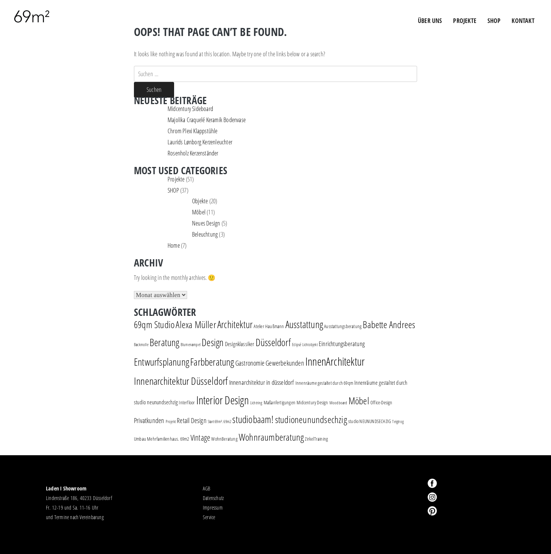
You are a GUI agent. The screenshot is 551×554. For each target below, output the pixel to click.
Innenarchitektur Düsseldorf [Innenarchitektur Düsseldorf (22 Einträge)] (181, 381)
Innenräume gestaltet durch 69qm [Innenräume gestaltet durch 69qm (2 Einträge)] (324, 382)
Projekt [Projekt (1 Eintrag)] (171, 421)
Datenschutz (213, 498)
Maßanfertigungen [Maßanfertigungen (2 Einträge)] (279, 402)
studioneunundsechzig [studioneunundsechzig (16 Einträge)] (311, 419)
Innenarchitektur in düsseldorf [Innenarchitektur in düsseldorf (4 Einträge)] (261, 382)
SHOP (173, 190)
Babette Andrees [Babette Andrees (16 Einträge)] (389, 324)
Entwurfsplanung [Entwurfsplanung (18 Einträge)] (161, 362)
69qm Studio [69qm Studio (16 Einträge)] (154, 324)
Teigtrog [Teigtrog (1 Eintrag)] (398, 421)
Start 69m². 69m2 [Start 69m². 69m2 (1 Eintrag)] (219, 421)
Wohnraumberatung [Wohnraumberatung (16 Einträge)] (271, 436)
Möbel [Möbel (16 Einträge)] (359, 400)
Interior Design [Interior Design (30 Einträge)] (222, 400)
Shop (494, 20)
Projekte (176, 179)
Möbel (198, 212)
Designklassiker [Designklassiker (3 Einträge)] (239, 344)
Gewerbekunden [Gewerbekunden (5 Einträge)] (285, 363)
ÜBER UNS (430, 20)
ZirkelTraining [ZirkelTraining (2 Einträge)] (316, 438)
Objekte (200, 201)
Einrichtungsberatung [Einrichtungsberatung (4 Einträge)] (342, 343)
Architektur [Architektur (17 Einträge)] (235, 324)
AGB (206, 488)
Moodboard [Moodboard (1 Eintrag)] (338, 402)
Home (174, 245)
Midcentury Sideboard (190, 109)
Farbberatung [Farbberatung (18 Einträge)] (212, 362)
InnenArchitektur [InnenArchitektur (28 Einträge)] (335, 361)
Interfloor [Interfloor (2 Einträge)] (187, 402)
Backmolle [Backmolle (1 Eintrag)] (141, 344)
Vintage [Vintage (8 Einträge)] (200, 437)
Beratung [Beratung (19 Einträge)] (164, 342)
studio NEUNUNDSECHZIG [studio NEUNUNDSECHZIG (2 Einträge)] (369, 421)
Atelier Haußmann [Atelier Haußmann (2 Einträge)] (269, 326)
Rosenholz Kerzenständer (193, 153)
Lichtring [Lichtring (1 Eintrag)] (256, 402)
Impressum (213, 507)
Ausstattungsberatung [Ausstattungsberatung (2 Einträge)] (343, 326)
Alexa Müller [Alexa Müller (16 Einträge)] (196, 324)
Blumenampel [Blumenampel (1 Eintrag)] (191, 344)
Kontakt (523, 20)
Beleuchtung (205, 234)
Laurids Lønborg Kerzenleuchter (200, 142)
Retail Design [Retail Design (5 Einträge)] (192, 420)
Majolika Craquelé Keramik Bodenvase (207, 120)
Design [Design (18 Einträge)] (212, 342)
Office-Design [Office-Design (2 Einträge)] (381, 402)
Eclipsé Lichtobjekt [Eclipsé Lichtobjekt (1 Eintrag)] (305, 344)
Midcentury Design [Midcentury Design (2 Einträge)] (312, 402)
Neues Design (206, 223)
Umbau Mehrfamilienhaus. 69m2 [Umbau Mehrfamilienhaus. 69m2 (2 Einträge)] (161, 438)
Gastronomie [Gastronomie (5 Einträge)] (249, 363)
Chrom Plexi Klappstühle (193, 131)
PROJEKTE (464, 20)
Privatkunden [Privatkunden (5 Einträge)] (149, 420)
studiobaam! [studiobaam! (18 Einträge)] (253, 419)
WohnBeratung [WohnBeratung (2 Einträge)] (224, 438)
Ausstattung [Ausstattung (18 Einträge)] (304, 324)
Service (209, 517)
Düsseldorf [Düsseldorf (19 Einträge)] (273, 342)
